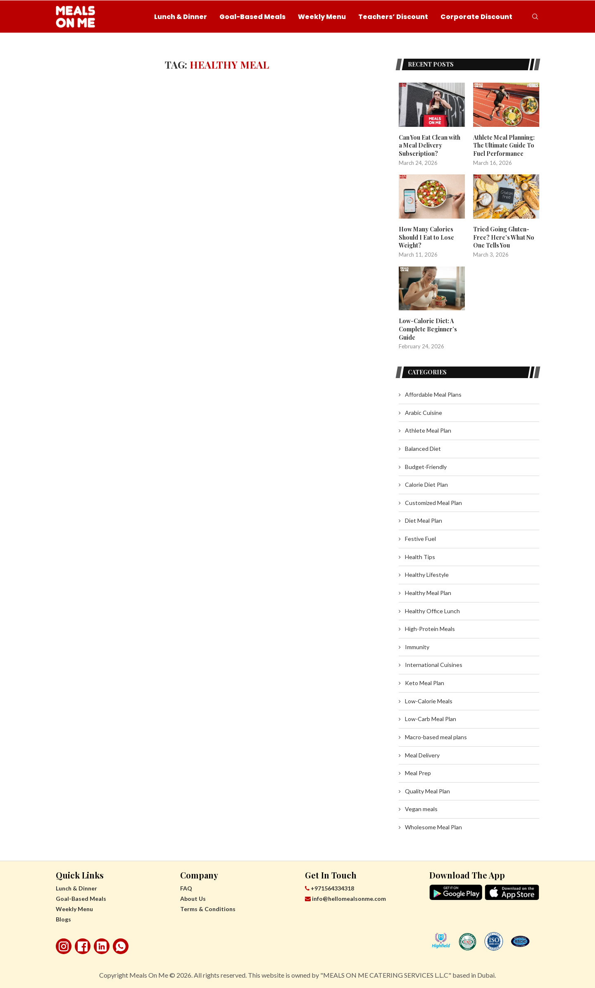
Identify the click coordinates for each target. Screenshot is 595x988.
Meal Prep (418, 772)
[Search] (535, 16)
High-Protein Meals (430, 628)
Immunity (417, 646)
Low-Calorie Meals (428, 700)
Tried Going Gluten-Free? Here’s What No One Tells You (503, 237)
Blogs (63, 918)
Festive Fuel (420, 538)
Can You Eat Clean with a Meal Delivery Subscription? (429, 145)
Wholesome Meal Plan (433, 826)
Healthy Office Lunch (432, 610)
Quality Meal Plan (427, 790)
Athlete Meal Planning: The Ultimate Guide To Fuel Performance (504, 145)
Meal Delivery (422, 754)
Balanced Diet (423, 448)
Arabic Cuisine (423, 412)
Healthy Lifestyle (427, 574)
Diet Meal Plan (423, 520)
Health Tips (420, 556)
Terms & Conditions (208, 908)
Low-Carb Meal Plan (430, 718)
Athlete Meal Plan (428, 429)
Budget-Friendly (426, 466)
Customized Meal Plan (433, 502)
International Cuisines (433, 664)
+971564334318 (329, 887)
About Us (193, 898)
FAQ (186, 887)
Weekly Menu (322, 16)
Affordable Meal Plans (433, 394)
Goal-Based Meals (252, 16)
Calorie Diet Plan (426, 484)
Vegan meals (421, 808)
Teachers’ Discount (393, 16)
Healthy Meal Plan (428, 592)
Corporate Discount (476, 16)
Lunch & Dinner (180, 16)
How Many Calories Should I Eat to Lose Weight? (426, 237)
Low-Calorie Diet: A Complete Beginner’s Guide (428, 329)
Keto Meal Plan (424, 682)
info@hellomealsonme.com (345, 898)
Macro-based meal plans (436, 736)
